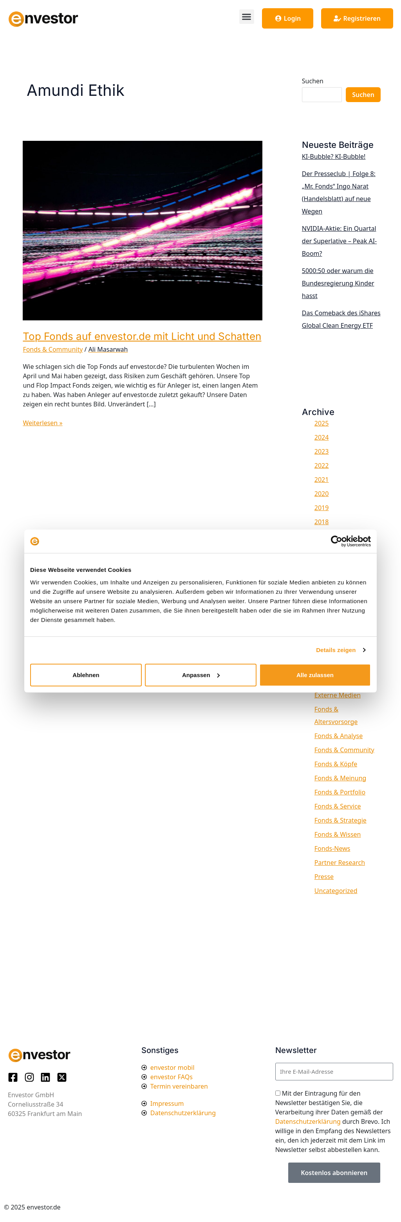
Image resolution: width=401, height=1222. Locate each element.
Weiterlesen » (42, 422)
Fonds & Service (337, 806)
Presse (324, 876)
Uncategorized (336, 890)
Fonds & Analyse (338, 735)
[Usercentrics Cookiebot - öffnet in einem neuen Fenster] (336, 541)
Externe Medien (337, 695)
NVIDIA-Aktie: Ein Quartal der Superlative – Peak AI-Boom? (339, 241)
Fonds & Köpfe (335, 764)
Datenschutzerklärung (308, 1121)
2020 (321, 493)
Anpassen (201, 674)
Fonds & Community (53, 349)
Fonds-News (332, 848)
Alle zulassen (315, 674)
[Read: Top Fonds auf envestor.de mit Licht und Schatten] (142, 230)
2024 (321, 437)
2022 (321, 465)
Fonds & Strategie (340, 820)
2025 (321, 423)
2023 (321, 451)
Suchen (312, 81)
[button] (246, 16)
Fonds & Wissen (337, 834)
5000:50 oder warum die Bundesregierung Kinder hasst (338, 283)
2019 (321, 507)
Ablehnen (85, 674)
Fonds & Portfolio (339, 792)
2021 (321, 479)
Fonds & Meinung (340, 778)
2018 (321, 522)
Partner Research (339, 862)
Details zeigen (336, 650)
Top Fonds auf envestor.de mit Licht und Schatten (142, 336)
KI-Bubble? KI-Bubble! (334, 156)
